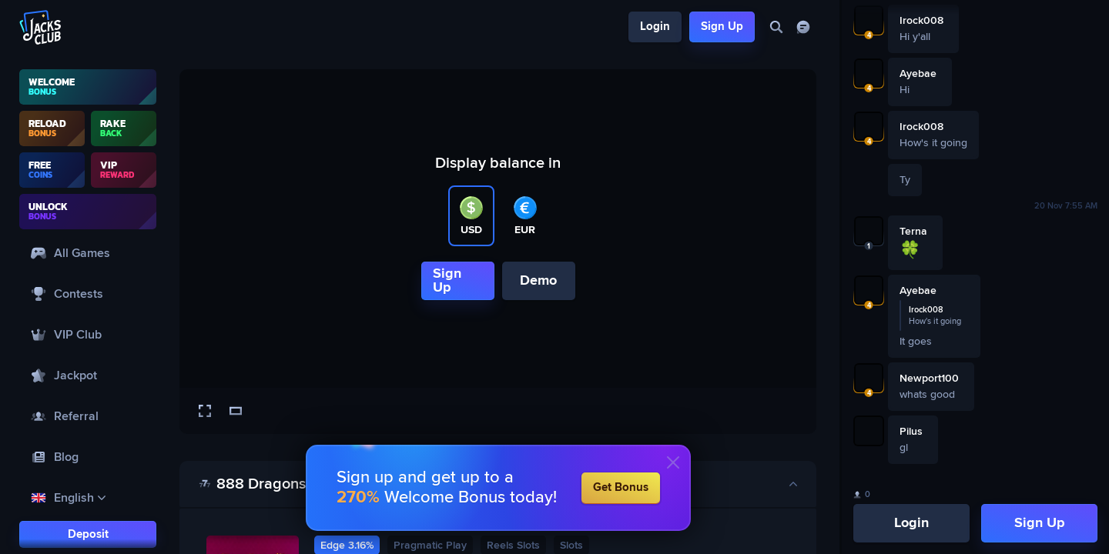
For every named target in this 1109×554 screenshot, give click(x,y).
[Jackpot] (87, 375)
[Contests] (87, 293)
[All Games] (87, 252)
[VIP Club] (87, 334)
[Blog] (87, 456)
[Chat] (802, 27)
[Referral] (87, 416)
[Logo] (40, 27)
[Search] (775, 27)
